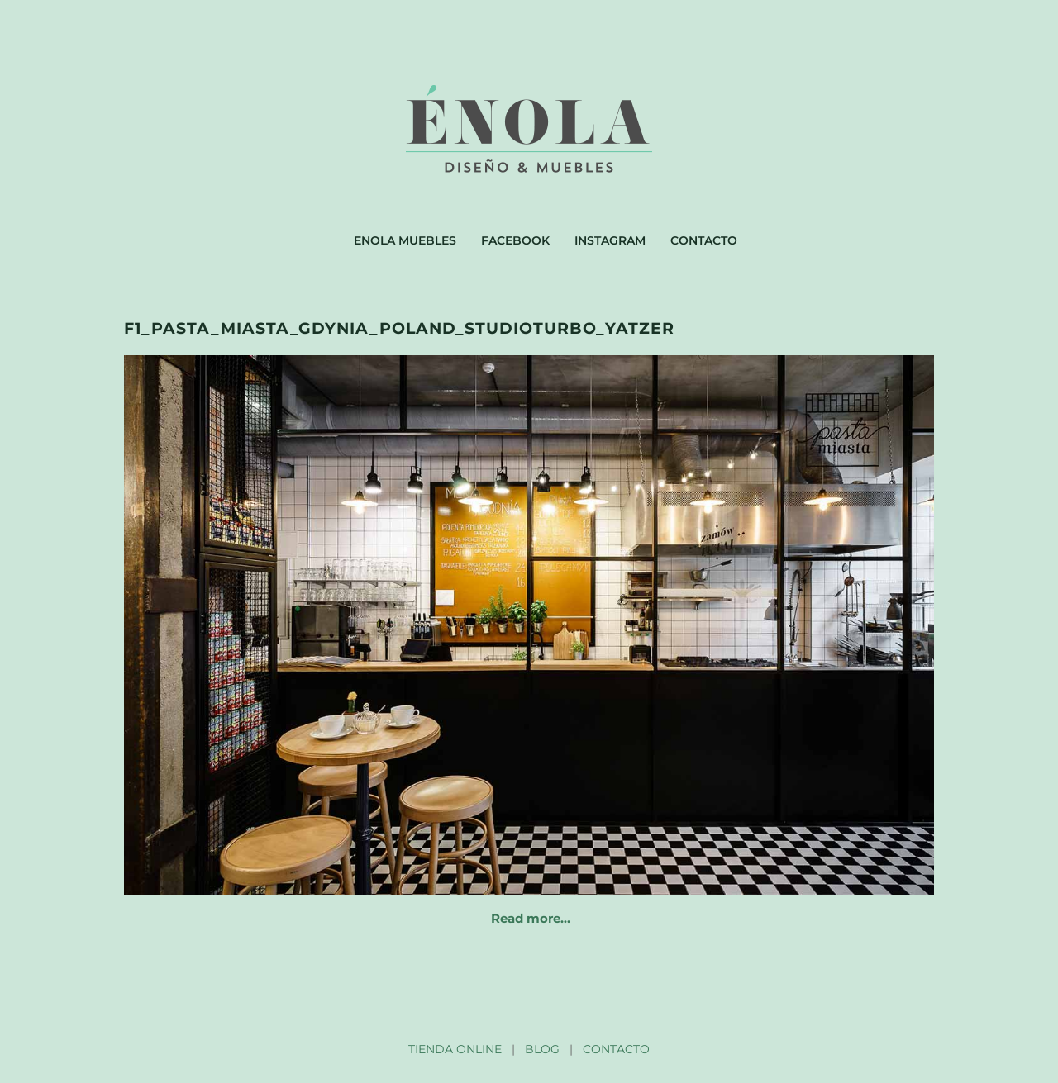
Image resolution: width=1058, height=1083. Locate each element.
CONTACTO (616, 1049)
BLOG (542, 1049)
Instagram (610, 240)
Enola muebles (405, 240)
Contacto (703, 240)
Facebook (515, 240)
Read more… (530, 918)
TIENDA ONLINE (455, 1049)
